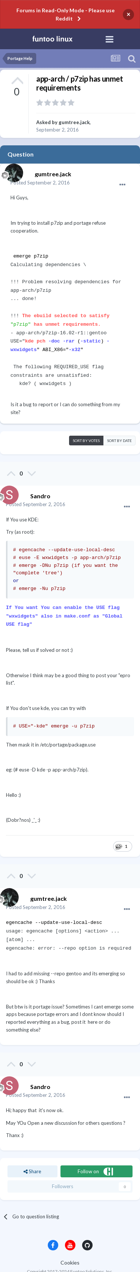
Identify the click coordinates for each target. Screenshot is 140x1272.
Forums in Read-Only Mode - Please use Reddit (65, 14)
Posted (40, 183)
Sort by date (119, 428)
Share (32, 1154)
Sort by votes (86, 428)
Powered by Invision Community (70, 1261)
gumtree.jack (74, 122)
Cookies (70, 1245)
